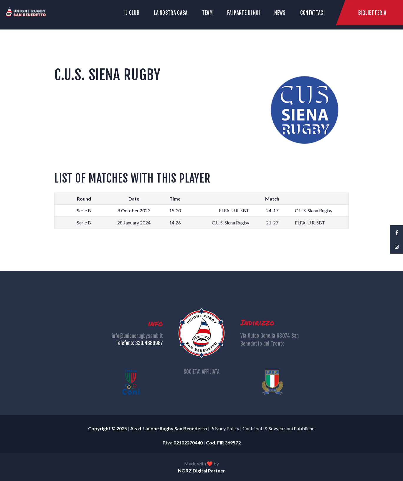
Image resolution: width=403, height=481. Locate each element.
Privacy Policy (224, 428)
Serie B (84, 210)
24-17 (272, 210)
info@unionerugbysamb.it (137, 336)
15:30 (175, 210)
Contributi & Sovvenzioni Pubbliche (278, 428)
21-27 (272, 222)
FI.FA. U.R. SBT (234, 210)
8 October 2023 (134, 210)
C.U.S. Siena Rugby (313, 210)
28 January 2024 (134, 222)
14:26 (175, 222)
